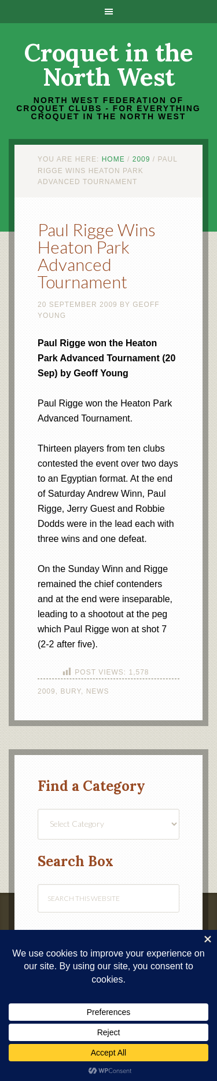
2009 (47, 691)
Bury (70, 691)
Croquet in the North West (108, 65)
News (97, 691)
